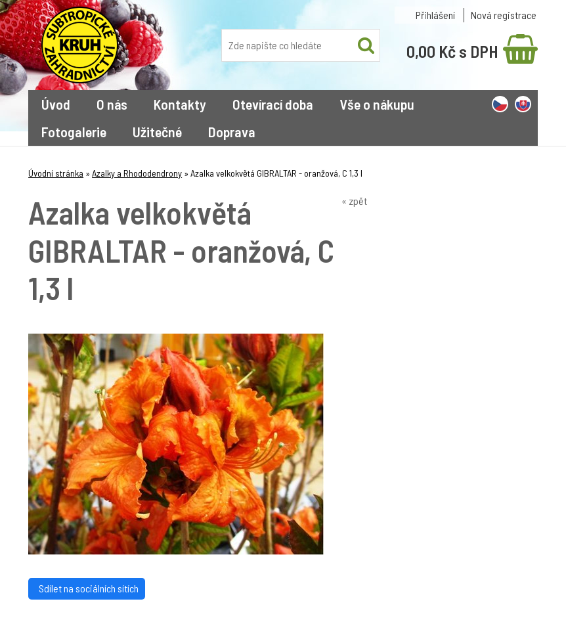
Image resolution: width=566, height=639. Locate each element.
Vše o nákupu (376, 103)
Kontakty (180, 103)
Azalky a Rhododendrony (137, 173)
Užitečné (157, 131)
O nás (112, 103)
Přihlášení (435, 15)
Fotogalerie (73, 131)
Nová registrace (503, 15)
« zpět (354, 200)
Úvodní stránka (55, 173)
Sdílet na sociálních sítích (87, 588)
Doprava (231, 131)
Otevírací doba (272, 103)
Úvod (55, 103)
